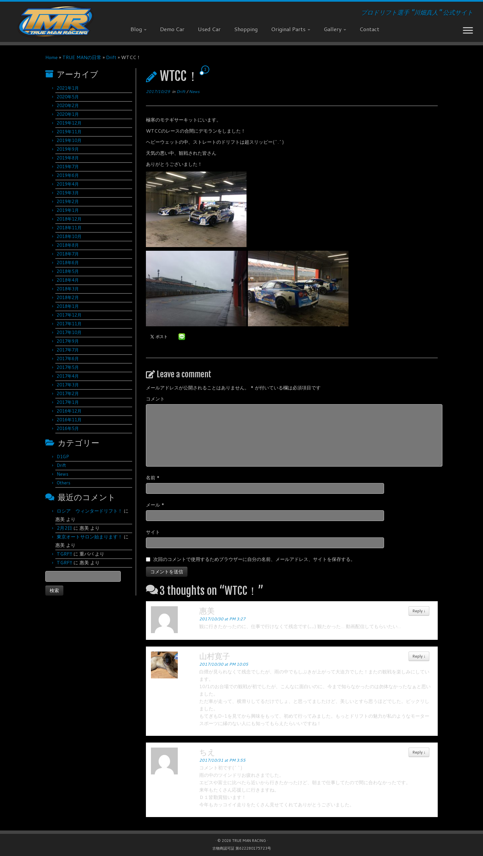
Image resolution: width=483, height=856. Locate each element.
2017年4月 (68, 376)
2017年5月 (68, 367)
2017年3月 (68, 385)
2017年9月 (68, 341)
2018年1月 (68, 306)
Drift (111, 57)
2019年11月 (69, 132)
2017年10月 (69, 332)
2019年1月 (68, 210)
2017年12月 (69, 315)
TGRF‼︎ (64, 554)
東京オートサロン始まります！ (89, 536)
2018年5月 (68, 271)
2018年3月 (68, 289)
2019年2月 (68, 201)
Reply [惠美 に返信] (419, 611)
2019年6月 (68, 175)
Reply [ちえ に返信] (419, 752)
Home (51, 57)
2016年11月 (69, 420)
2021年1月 (68, 88)
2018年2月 (68, 297)
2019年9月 (68, 149)
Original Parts (290, 29)
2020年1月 (68, 114)
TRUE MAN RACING (249, 840)
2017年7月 (68, 350)
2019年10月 (69, 140)
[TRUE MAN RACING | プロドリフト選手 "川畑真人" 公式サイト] (55, 22)
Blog (138, 29)
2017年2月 (68, 393)
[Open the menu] (468, 31)
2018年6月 (68, 262)
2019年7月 (68, 166)
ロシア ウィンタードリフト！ (89, 511)
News (62, 474)
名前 (153, 477)
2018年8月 (68, 245)
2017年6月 (68, 358)
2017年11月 (69, 324)
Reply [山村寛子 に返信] (419, 656)
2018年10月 (69, 236)
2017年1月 (68, 402)
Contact (369, 29)
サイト (153, 532)
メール (155, 505)
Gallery (335, 29)
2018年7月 (68, 254)
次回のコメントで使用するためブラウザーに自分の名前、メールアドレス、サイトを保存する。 (254, 559)
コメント (155, 398)
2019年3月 (68, 193)
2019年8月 (68, 158)
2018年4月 (68, 280)
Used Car (209, 29)
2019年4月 (68, 184)
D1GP (63, 457)
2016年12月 (69, 411)
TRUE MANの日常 (81, 57)
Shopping (246, 29)
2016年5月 (68, 428)
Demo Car (172, 29)
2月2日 (64, 528)
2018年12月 (69, 219)
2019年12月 (69, 123)
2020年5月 (68, 97)
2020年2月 (68, 105)
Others (63, 483)
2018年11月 (69, 228)
